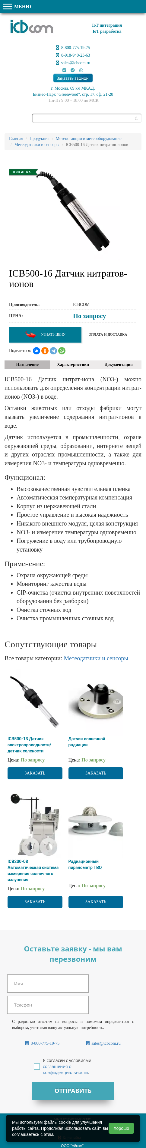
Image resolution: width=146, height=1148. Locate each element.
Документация (119, 364)
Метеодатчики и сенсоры (96, 658)
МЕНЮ (17, 6)
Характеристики (73, 364)
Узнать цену (45, 335)
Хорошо (121, 1128)
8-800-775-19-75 (73, 47)
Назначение (27, 364)
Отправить (72, 1091)
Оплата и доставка (108, 334)
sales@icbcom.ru (73, 63)
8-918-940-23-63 (73, 55)
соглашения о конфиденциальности (65, 1069)
